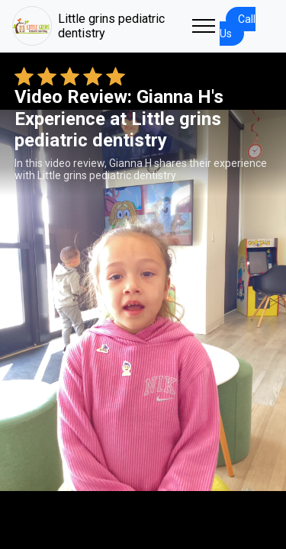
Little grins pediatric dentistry (88, 26)
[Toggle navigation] (204, 25)
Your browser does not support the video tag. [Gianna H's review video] (143, 300)
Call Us (237, 26)
